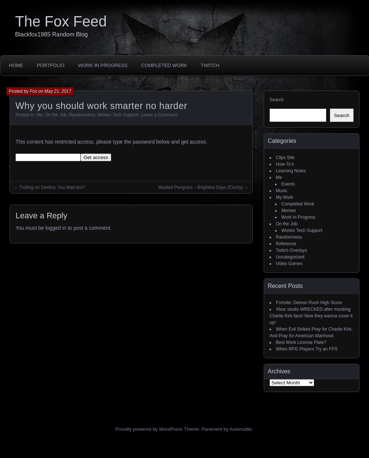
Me (39, 114)
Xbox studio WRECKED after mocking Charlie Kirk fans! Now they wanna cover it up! (311, 316)
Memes (288, 210)
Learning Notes (291, 170)
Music (281, 190)
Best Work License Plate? (301, 342)
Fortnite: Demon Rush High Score (309, 302)
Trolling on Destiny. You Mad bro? (52, 187)
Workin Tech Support (118, 114)
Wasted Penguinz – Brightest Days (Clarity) (200, 187)
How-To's (285, 164)
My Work (284, 197)
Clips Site (285, 157)
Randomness (82, 114)
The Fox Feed (61, 21)
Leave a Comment (159, 114)
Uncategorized (290, 257)
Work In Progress (102, 65)
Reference (286, 243)
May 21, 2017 (58, 91)
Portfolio (50, 65)
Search (277, 99)
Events (288, 184)
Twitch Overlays (291, 250)
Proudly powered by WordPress (149, 429)
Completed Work (164, 65)
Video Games (289, 263)
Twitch (210, 65)
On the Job (56, 114)
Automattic (241, 429)
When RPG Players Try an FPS (306, 349)
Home (16, 65)
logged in (55, 228)
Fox (33, 91)
